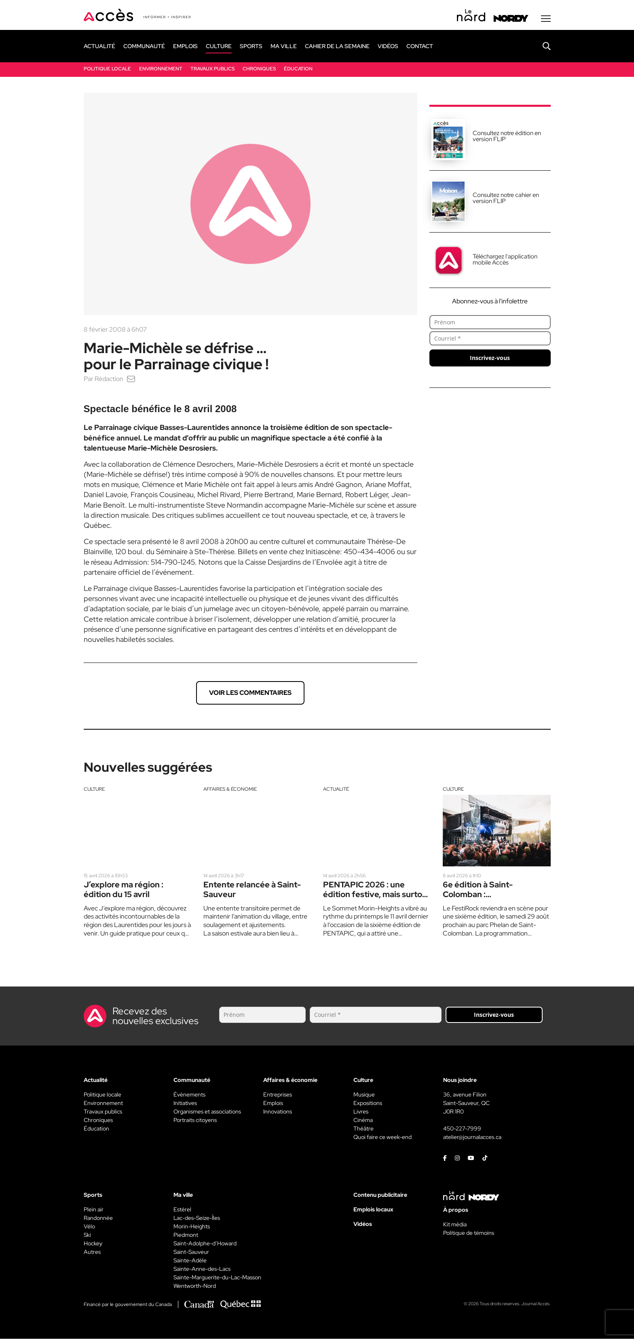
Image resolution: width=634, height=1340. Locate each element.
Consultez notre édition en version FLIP (507, 137)
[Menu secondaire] (546, 20)
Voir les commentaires (250, 694)
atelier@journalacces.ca (472, 1138)
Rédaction (109, 380)
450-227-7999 (462, 1129)
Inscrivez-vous (490, 359)
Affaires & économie (230, 790)
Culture (94, 790)
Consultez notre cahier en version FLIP (506, 199)
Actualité (336, 790)
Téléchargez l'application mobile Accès (505, 261)
